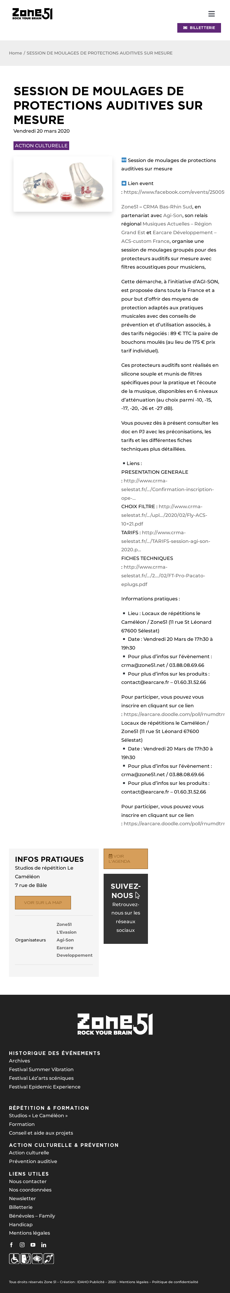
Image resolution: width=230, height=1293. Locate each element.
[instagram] (22, 1244)
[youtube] (33, 1244)
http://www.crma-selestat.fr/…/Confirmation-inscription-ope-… (167, 489)
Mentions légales (29, 1233)
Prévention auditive (33, 1161)
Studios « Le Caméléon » (38, 1115)
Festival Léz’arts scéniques (41, 1078)
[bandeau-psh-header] (32, 7)
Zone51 (129, 207)
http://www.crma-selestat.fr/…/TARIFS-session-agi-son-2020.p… (165, 541)
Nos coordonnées (30, 1190)
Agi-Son (172, 215)
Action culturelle (29, 1153)
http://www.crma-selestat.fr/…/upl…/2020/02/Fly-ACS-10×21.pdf (164, 515)
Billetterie (21, 1207)
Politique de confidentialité (175, 1282)
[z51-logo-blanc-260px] (115, 1015)
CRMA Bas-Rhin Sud (167, 207)
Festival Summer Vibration (41, 1069)
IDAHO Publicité (91, 1282)
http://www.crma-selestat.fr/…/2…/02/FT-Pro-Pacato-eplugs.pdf (163, 575)
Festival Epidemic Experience (45, 1087)
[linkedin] (43, 1244)
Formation (22, 1124)
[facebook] (11, 1244)
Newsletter (22, 1198)
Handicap (21, 1224)
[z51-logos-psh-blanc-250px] (31, 1255)
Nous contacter (28, 1181)
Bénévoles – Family (32, 1216)
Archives (19, 1061)
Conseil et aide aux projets (41, 1133)
